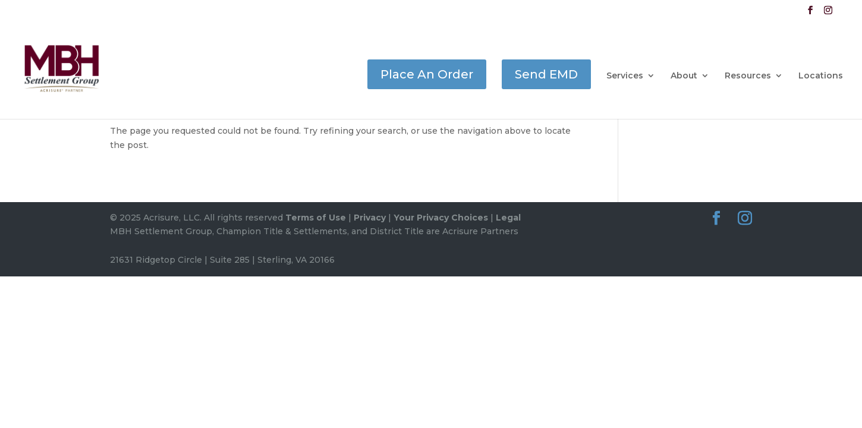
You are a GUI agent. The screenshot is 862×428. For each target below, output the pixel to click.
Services (624, 76)
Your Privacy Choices (441, 217)
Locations (820, 76)
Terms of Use (315, 217)
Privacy (370, 217)
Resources (748, 76)
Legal (508, 217)
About (684, 76)
